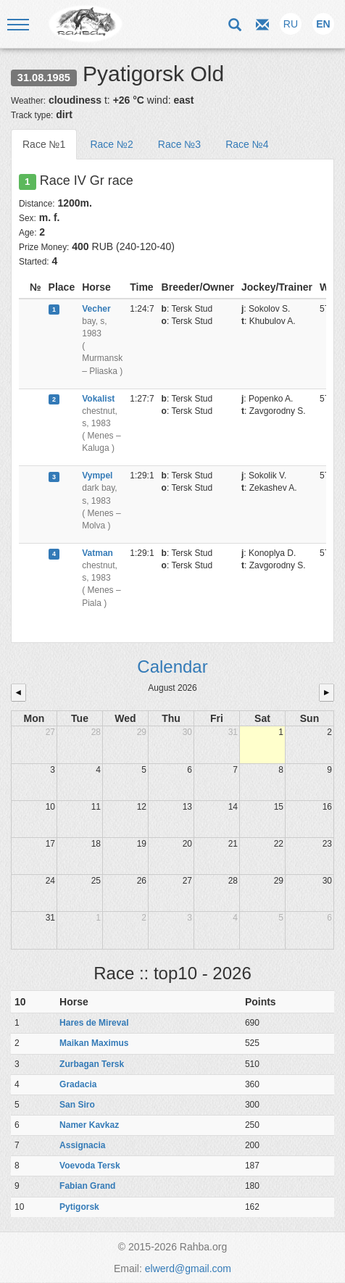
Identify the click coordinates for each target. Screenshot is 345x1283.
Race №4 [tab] (246, 144)
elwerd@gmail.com (188, 1268)
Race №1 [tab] (43, 144)
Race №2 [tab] (111, 144)
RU (290, 24)
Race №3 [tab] (179, 144)
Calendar (172, 666)
